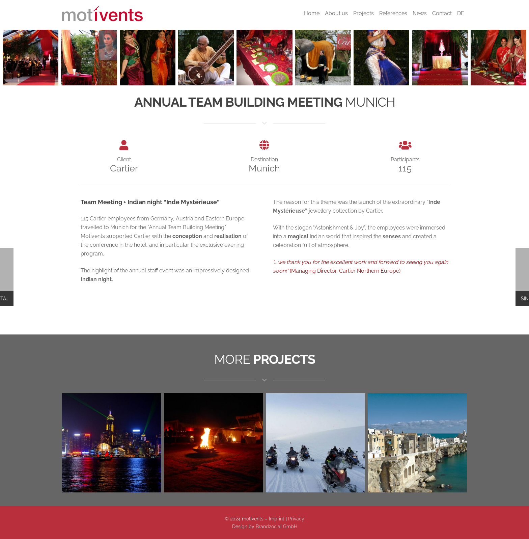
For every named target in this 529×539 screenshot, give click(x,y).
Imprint (276, 518)
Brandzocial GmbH (276, 526)
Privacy (296, 518)
